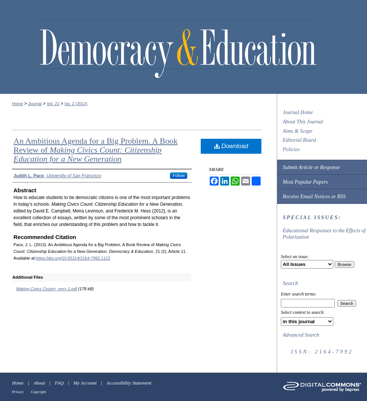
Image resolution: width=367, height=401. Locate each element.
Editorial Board (299, 140)
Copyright (38, 392)
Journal (35, 103)
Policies (291, 149)
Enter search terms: (298, 294)
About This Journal (303, 122)
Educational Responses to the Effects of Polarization (324, 234)
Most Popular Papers (305, 182)
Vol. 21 (53, 103)
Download (231, 146)
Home (17, 103)
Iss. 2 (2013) (75, 103)
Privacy (18, 392)
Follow (179, 175)
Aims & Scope (297, 131)
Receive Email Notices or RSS (314, 196)
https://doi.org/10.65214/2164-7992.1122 (73, 258)
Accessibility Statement (128, 383)
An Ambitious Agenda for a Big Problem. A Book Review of (95, 149)
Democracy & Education (178, 49)
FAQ (59, 383)
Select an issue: (295, 256)
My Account (85, 383)
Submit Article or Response (311, 167)
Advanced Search (301, 335)
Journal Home (298, 112)
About (39, 383)
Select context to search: (303, 312)
